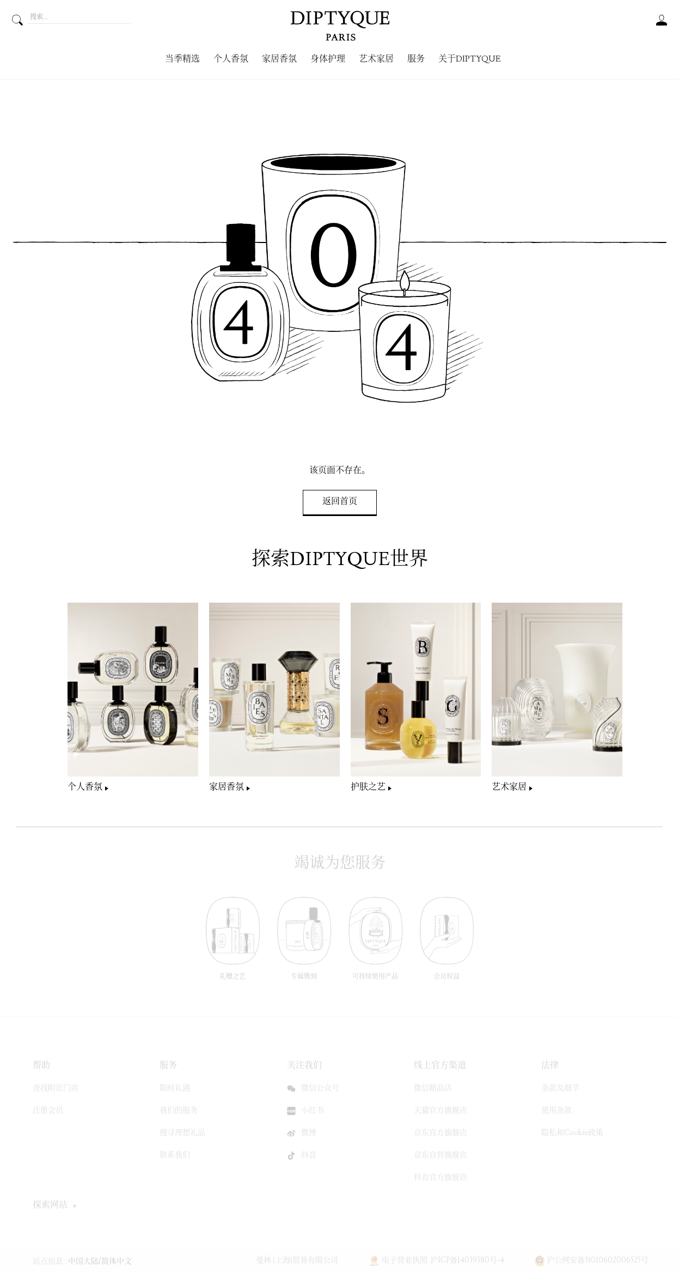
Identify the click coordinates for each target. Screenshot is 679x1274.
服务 (416, 59)
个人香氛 (230, 59)
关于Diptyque (469, 59)
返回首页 (339, 502)
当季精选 (182, 59)
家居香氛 (279, 59)
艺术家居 (376, 59)
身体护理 (327, 59)
